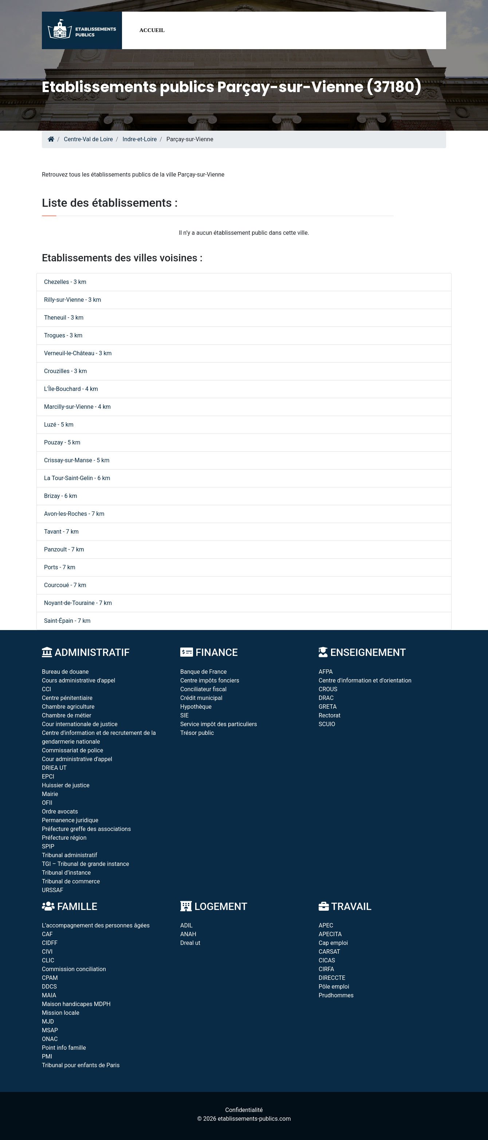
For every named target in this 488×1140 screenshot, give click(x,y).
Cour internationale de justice (80, 724)
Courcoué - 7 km (65, 585)
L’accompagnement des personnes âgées (96, 925)
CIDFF (50, 942)
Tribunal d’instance (66, 872)
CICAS (327, 960)
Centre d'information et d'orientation (365, 680)
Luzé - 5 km (59, 424)
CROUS (328, 689)
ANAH (188, 934)
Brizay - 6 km (60, 495)
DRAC (326, 697)
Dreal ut (190, 942)
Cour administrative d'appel (77, 759)
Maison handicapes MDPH (76, 1004)
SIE (184, 715)
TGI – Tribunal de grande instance (85, 863)
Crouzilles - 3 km (65, 371)
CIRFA (326, 969)
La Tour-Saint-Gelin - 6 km (77, 478)
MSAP (50, 1030)
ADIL (186, 925)
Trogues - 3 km (63, 335)
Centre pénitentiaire (67, 697)
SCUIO (327, 724)
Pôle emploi (334, 986)
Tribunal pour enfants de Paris (80, 1065)
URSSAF (52, 890)
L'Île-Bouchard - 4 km (71, 388)
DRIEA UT (54, 767)
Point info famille (64, 1047)
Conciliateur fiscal (203, 689)
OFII (47, 802)
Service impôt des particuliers (218, 724)
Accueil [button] (152, 30)
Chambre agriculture (68, 706)
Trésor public (197, 732)
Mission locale (60, 1012)
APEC (326, 925)
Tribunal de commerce (71, 881)
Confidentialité (244, 1110)
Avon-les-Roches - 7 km (74, 513)
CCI (46, 689)
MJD (48, 1021)
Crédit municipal (201, 697)
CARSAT (329, 951)
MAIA (49, 995)
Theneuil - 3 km (63, 317)
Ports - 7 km (59, 567)
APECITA (330, 934)
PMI (47, 1056)
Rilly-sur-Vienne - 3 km (72, 299)
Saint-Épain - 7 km (67, 620)
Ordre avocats (60, 811)
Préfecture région (64, 837)
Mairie (50, 794)
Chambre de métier (66, 715)
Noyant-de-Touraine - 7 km (78, 602)
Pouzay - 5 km (62, 442)
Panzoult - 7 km (64, 549)
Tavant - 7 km (61, 531)
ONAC (50, 1039)
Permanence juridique (70, 820)
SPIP (48, 846)
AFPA (326, 671)
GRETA (328, 706)
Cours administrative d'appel (78, 680)
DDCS (49, 986)
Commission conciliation (74, 969)
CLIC (48, 960)
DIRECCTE (332, 977)
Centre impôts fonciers (209, 680)
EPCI (48, 776)
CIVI (47, 951)
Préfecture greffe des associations (86, 829)
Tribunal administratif (69, 855)
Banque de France (203, 671)
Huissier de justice (66, 785)
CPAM (50, 977)
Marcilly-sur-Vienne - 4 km (77, 406)
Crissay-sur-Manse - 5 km (76, 460)
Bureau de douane (65, 671)
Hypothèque (196, 706)
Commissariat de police (72, 750)
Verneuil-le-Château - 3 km (78, 353)
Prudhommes (336, 995)
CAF (47, 934)
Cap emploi (333, 942)
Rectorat (330, 715)
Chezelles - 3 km (65, 281)
